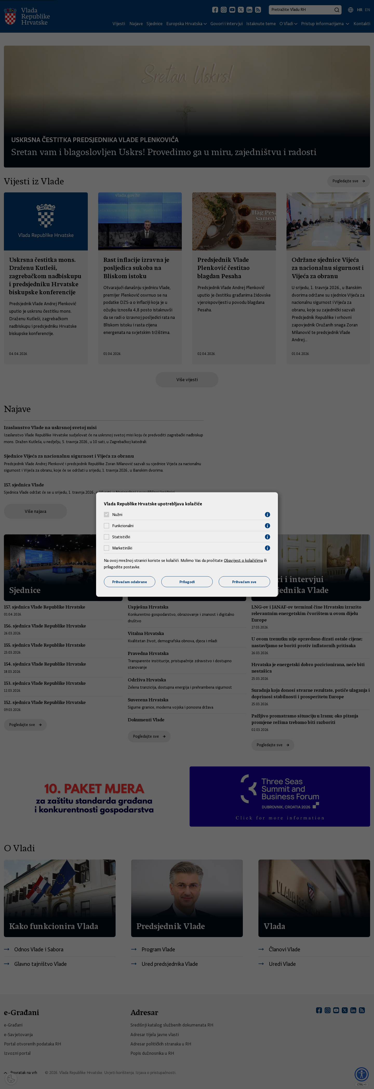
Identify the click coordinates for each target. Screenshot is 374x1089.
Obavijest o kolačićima (243, 560)
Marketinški (122, 548)
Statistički (121, 537)
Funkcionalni (122, 525)
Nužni (117, 514)
